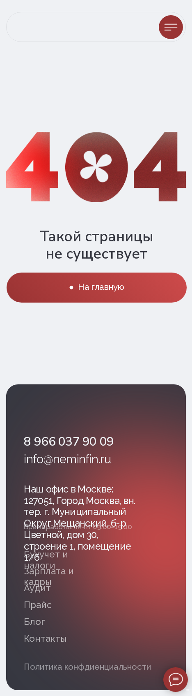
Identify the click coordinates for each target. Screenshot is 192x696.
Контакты (45, 638)
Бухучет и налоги (46, 559)
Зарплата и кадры (49, 576)
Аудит (37, 588)
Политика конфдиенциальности (87, 667)
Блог (34, 621)
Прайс (38, 604)
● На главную (96, 287)
